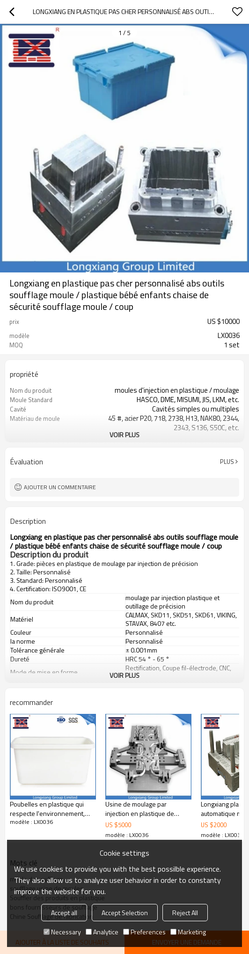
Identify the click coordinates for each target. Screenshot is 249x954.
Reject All (185, 912)
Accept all (64, 912)
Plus (227, 461)
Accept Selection (125, 912)
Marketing (188, 932)
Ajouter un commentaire (60, 487)
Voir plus (124, 435)
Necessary (62, 932)
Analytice (102, 932)
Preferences (144, 932)
